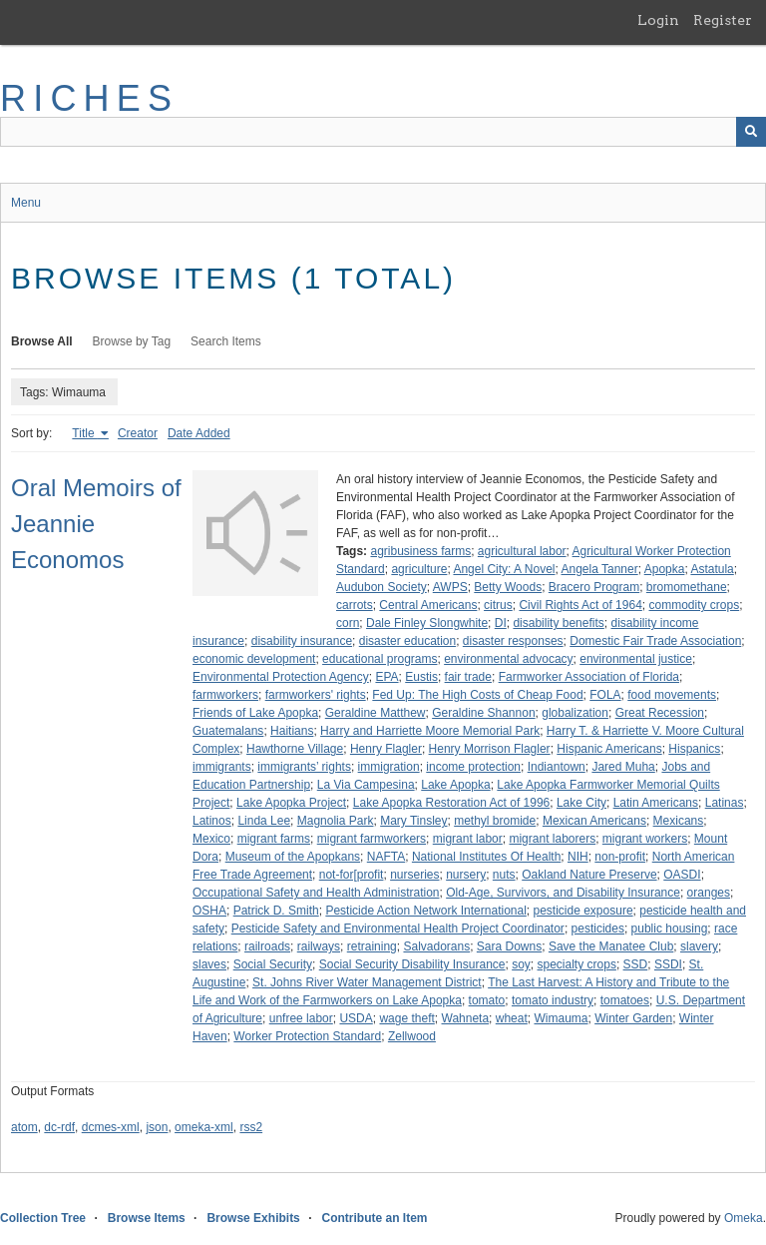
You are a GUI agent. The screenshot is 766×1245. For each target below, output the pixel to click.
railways (318, 946)
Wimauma (560, 1018)
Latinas (724, 803)
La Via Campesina (366, 785)
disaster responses (513, 641)
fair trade (468, 677)
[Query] (383, 132)
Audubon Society (381, 587)
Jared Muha (622, 767)
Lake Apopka (455, 785)
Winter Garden (633, 1018)
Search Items (226, 341)
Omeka (743, 1218)
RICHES (89, 98)
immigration (389, 767)
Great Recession (659, 713)
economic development (253, 659)
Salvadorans (436, 946)
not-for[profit (351, 875)
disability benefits (558, 623)
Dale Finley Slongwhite (427, 623)
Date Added (199, 433)
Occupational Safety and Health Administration (315, 893)
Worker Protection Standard (307, 1036)
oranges (708, 893)
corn (347, 623)
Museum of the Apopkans (292, 857)
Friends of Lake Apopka (255, 713)
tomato (487, 1000)
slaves (209, 964)
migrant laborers (552, 839)
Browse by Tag (132, 341)
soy (521, 964)
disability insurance (301, 641)
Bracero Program (594, 587)
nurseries (414, 875)
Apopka (664, 569)
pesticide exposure (583, 911)
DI (501, 623)
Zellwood (412, 1036)
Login (658, 20)
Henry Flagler (386, 749)
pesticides (598, 928)
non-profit (619, 857)
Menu (26, 203)
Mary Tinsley (413, 821)
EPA (386, 677)
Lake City (581, 803)
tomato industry (552, 1000)
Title (85, 433)
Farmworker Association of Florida (589, 677)
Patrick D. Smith (276, 911)
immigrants (221, 767)
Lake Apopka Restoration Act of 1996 (451, 803)
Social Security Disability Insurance (412, 964)
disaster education (407, 641)
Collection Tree (43, 1218)
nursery (466, 875)
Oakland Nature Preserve (589, 875)
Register (722, 20)
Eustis (421, 677)
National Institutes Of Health (486, 857)
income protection (473, 767)
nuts (504, 875)
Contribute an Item (374, 1218)
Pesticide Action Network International (425, 911)
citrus (498, 605)
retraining (372, 946)
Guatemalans (227, 731)
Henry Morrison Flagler (490, 749)
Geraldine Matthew (375, 713)
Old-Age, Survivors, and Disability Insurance (563, 893)
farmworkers (225, 695)
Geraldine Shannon (483, 713)
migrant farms (273, 839)
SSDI (668, 964)
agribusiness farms (420, 551)
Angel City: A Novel (504, 569)
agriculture (419, 569)
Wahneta (466, 1018)
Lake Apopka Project (291, 803)
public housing (669, 928)
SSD (635, 964)
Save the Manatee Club (611, 946)
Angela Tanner (600, 569)
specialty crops (577, 964)
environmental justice (635, 659)
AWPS (450, 587)
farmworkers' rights (315, 695)
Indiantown (556, 767)
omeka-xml (204, 1127)
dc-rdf (59, 1127)
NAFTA (386, 857)
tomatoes (624, 1000)
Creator (138, 433)
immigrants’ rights (304, 767)
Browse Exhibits (252, 1218)
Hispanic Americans (609, 749)
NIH (578, 857)
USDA (355, 1018)
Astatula (711, 569)
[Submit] (751, 132)
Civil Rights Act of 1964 (580, 605)
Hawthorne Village (294, 749)
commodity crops (694, 605)
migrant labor (468, 839)
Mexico (211, 839)
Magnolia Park (335, 821)
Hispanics (694, 749)
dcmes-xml (111, 1127)
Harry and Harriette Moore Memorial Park (430, 731)
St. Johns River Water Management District (367, 982)
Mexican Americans (594, 821)
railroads (267, 946)
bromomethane (686, 587)
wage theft (406, 1018)
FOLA (604, 695)
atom (24, 1127)
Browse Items (147, 1218)
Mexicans (678, 821)
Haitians (291, 731)
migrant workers (644, 839)
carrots (354, 605)
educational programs (379, 659)
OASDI (681, 875)
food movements (671, 695)
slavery (699, 946)
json (157, 1127)
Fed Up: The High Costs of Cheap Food (477, 695)
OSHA (209, 911)
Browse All (42, 341)
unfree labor (301, 1018)
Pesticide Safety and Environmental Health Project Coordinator (398, 928)
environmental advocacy (508, 659)
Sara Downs (509, 946)
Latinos (211, 821)
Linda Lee (263, 821)
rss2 (250, 1127)
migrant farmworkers (371, 839)
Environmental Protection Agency (280, 677)
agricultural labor (522, 551)
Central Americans (428, 605)
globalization (575, 713)
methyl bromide (495, 821)
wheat (512, 1018)
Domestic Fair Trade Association (655, 641)
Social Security (272, 964)
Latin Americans (655, 803)
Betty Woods (508, 587)
